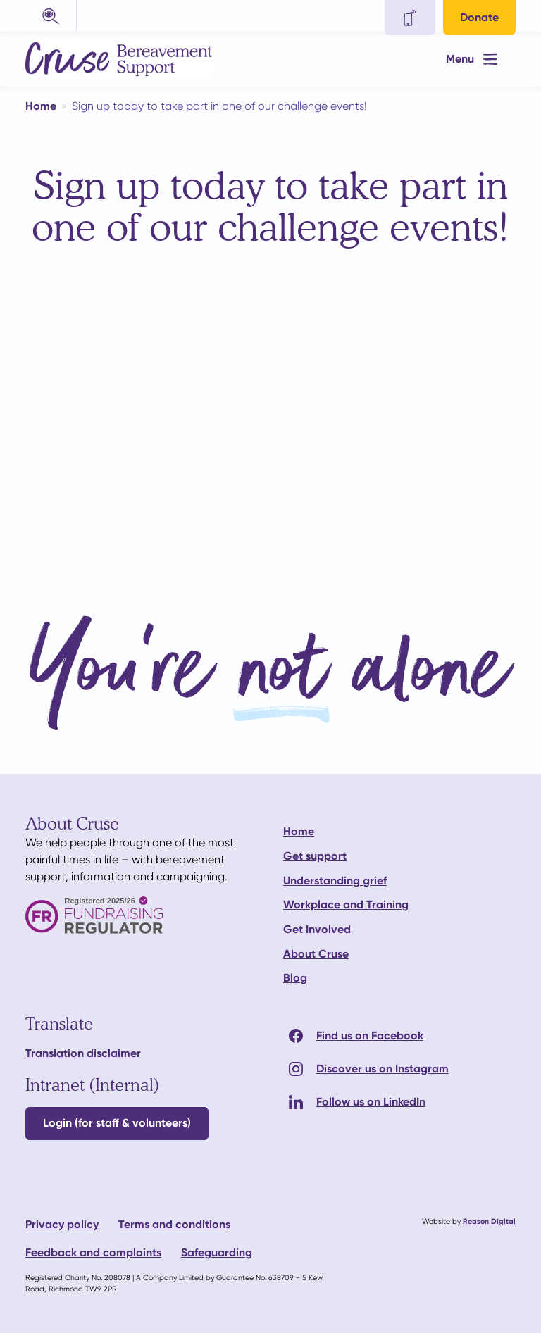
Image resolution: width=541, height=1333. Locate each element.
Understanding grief (335, 880)
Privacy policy (62, 1224)
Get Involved (317, 929)
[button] (51, 16)
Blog (295, 977)
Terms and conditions (174, 1224)
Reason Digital (489, 1221)
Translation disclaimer (83, 1053)
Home (298, 831)
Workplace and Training (346, 904)
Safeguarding (216, 1252)
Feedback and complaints (93, 1252)
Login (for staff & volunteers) (117, 1122)
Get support (315, 856)
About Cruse (316, 953)
